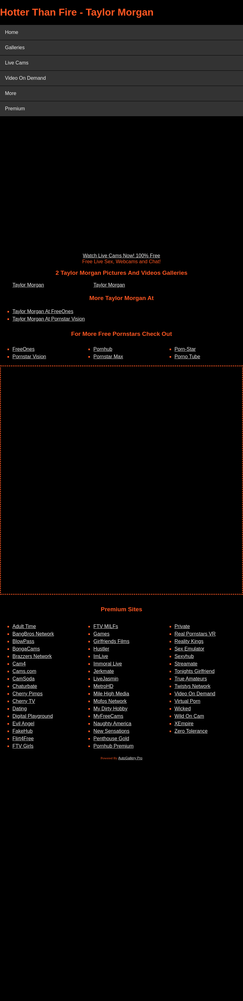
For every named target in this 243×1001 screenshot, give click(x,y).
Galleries (15, 47)
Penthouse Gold (111, 738)
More (10, 93)
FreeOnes (23, 349)
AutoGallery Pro (130, 758)
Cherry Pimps (27, 693)
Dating (19, 708)
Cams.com (24, 671)
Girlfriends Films (111, 641)
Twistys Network (193, 686)
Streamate (186, 663)
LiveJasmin (105, 678)
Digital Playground (32, 716)
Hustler (101, 648)
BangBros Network (33, 633)
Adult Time (24, 626)
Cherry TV (23, 701)
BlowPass (23, 641)
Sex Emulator (189, 648)
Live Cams (17, 62)
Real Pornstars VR (195, 633)
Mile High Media (111, 693)
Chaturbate (24, 686)
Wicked (183, 708)
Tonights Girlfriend (195, 671)
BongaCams (26, 648)
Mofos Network (110, 701)
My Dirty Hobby (110, 708)
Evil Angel (23, 723)
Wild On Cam (189, 716)
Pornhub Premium (113, 746)
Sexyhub (184, 656)
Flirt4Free (23, 738)
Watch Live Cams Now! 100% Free (121, 255)
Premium (15, 108)
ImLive (100, 656)
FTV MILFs (105, 626)
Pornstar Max (108, 356)
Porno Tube (187, 356)
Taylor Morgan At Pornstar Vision (48, 319)
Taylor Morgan (28, 285)
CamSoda (23, 678)
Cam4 (19, 663)
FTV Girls (23, 746)
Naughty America (112, 723)
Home (11, 32)
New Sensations (111, 731)
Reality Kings (189, 641)
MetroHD (103, 686)
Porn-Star (185, 349)
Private (182, 626)
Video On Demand (25, 78)
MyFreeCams (108, 716)
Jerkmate (103, 671)
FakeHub (22, 731)
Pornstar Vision (29, 356)
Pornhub (102, 349)
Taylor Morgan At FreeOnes (42, 311)
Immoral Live (107, 663)
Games (101, 633)
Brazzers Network (32, 656)
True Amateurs (191, 678)
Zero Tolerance (191, 731)
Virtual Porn (187, 701)
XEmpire (184, 723)
